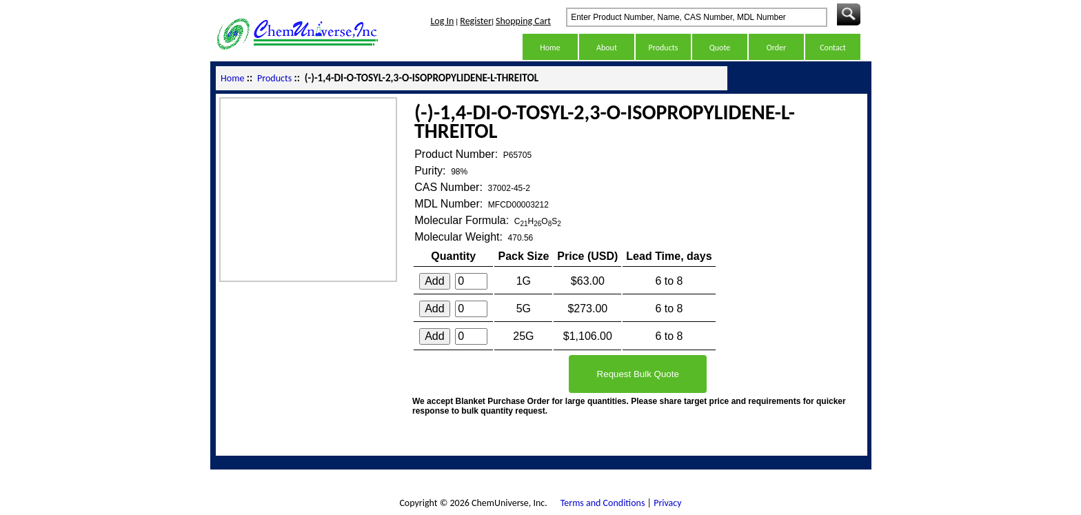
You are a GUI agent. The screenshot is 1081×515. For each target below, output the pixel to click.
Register (476, 21)
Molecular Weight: (459, 237)
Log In (442, 21)
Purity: (431, 170)
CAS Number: (449, 187)
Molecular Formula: (463, 220)
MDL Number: (449, 204)
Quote (720, 47)
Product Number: (457, 154)
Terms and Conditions (602, 503)
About (606, 47)
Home (550, 47)
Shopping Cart (523, 21)
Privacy (667, 503)
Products (663, 47)
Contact (833, 47)
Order (776, 47)
